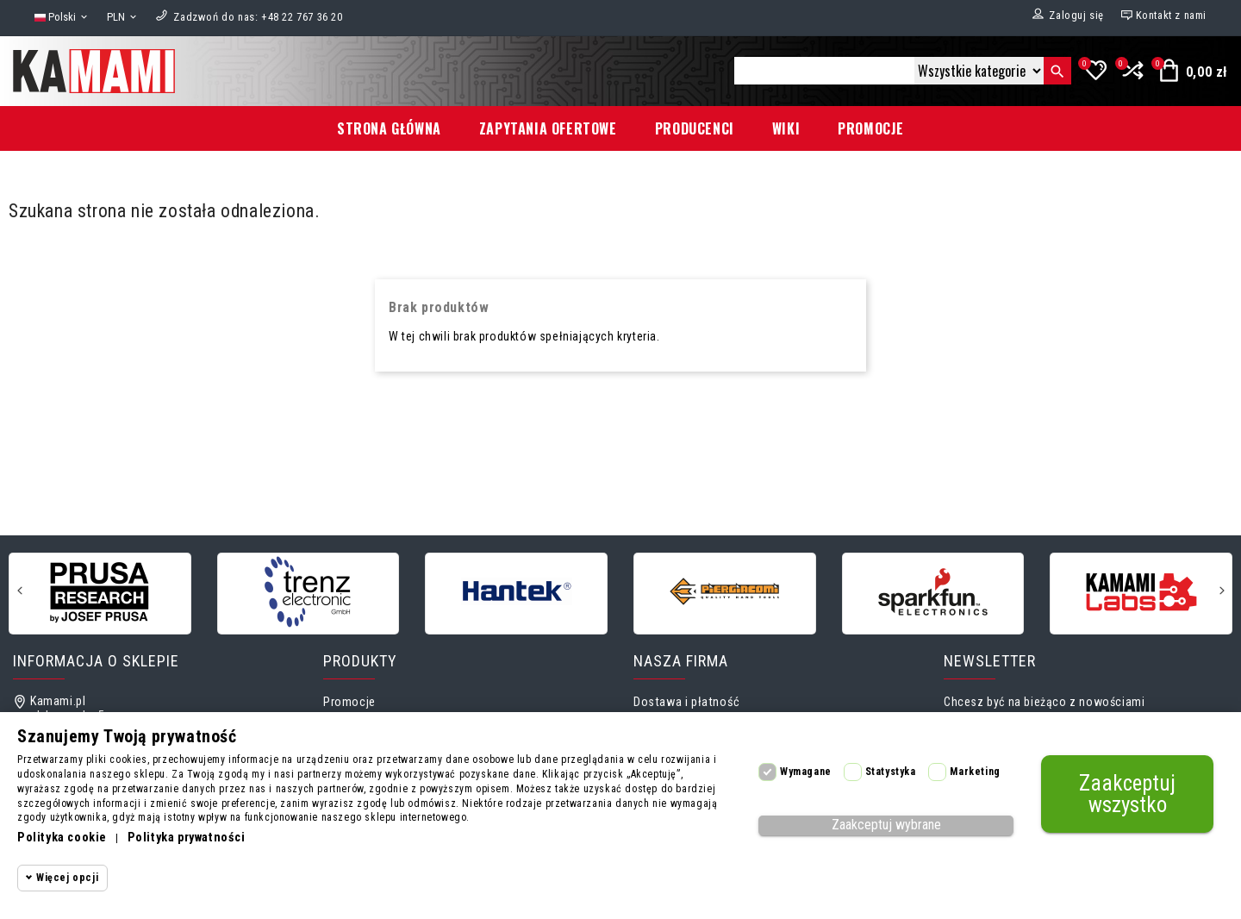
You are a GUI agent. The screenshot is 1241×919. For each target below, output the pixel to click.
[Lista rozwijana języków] (62, 17)
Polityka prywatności (187, 837)
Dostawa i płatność (686, 702)
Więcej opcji (67, 878)
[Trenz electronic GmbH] (308, 591)
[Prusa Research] (99, 591)
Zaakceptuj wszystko (1127, 794)
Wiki (786, 128)
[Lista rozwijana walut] (123, 17)
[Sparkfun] (933, 591)
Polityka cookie (62, 837)
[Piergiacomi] (724, 591)
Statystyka (890, 772)
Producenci (694, 128)
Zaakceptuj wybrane (886, 824)
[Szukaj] (824, 70)
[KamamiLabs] (1141, 591)
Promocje (871, 128)
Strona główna (389, 128)
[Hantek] (516, 591)
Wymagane (806, 772)
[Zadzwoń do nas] (257, 16)
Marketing (975, 772)
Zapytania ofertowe (548, 128)
